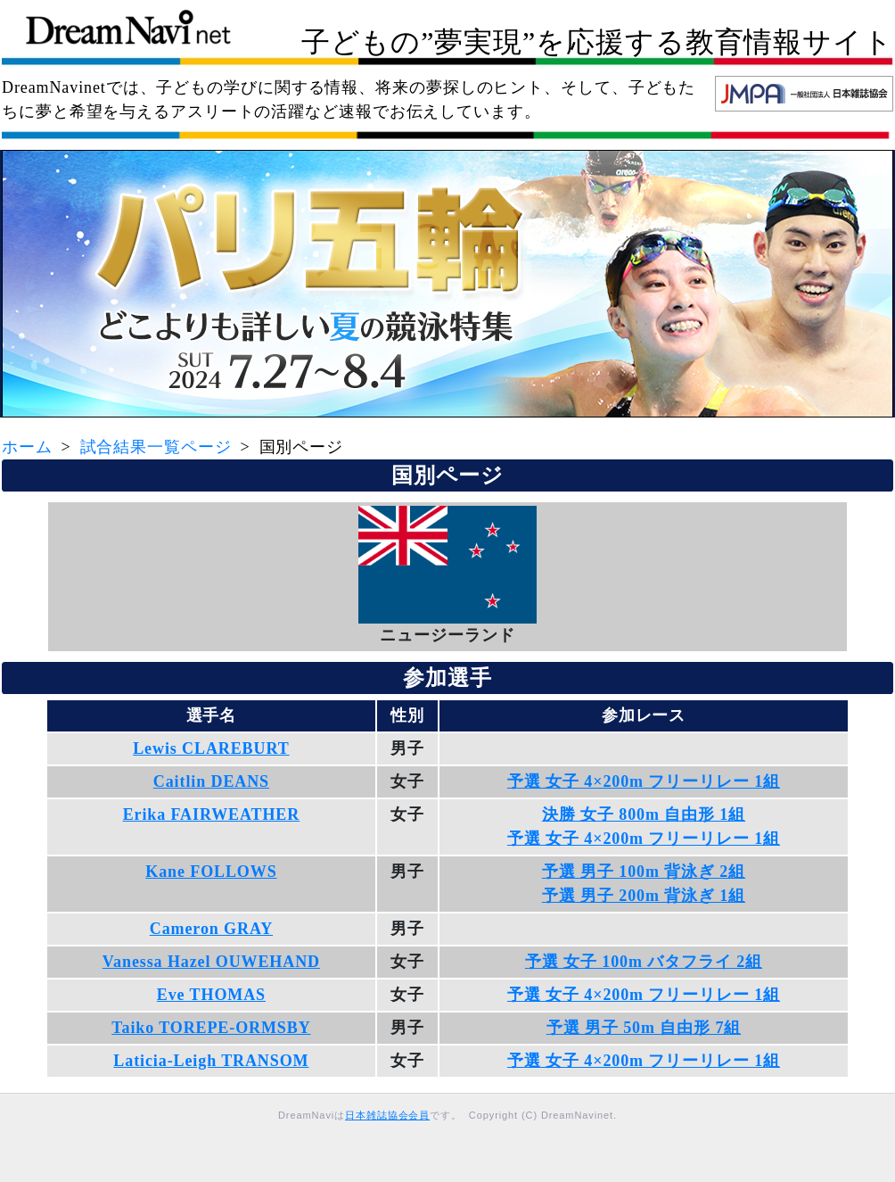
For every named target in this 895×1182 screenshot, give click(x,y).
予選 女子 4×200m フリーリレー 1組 (643, 781)
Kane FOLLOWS (210, 871)
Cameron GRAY (211, 929)
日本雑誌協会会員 (387, 1115)
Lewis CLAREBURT (211, 748)
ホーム (27, 447)
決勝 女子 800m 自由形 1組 (643, 814)
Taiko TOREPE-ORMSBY (210, 1028)
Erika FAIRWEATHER (211, 814)
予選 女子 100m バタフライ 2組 (643, 962)
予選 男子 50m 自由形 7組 (643, 1028)
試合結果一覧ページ (156, 447)
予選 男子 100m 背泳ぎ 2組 (643, 871)
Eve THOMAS (211, 995)
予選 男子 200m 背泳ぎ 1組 (643, 896)
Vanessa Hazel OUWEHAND (211, 962)
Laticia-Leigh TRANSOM (210, 1061)
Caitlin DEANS (211, 781)
